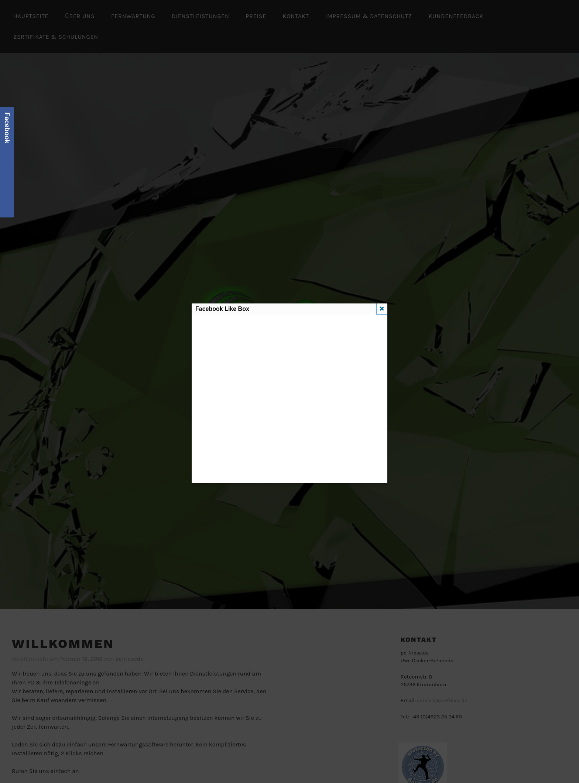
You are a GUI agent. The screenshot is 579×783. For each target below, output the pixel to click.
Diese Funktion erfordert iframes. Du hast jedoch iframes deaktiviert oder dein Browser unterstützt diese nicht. (289, 397)
